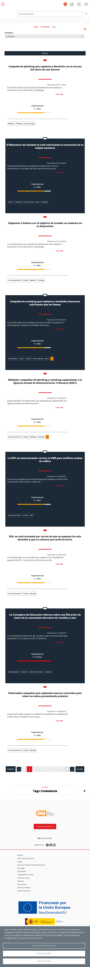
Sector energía (29, 124)
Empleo (19, 862)
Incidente (48, 672)
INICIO (36, 27)
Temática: (9, 32)
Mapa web (20, 881)
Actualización (12, 359)
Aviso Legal (20, 868)
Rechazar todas (44, 953)
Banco (22, 359)
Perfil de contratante (24, 888)
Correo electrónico (14, 280)
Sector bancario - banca (41, 359)
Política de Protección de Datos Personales (31, 865)
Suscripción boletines (45, 826)
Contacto (20, 855)
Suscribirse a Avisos (85, 29)
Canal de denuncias (23, 891)
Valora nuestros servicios (25, 858)
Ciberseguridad (13, 672)
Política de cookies (23, 878)
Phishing (19, 124)
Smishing (44, 202)
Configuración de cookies (25, 875)
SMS (31, 515)
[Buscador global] (49, 14)
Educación (24, 672)
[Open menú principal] (2, 4)
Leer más (59, 94)
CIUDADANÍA (45, 27)
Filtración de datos (36, 672)
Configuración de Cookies (44, 946)
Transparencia (21, 884)
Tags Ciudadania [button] (45, 791)
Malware (11, 124)
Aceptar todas (44, 961)
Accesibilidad (21, 871)
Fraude (10, 202)
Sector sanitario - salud (31, 202)
